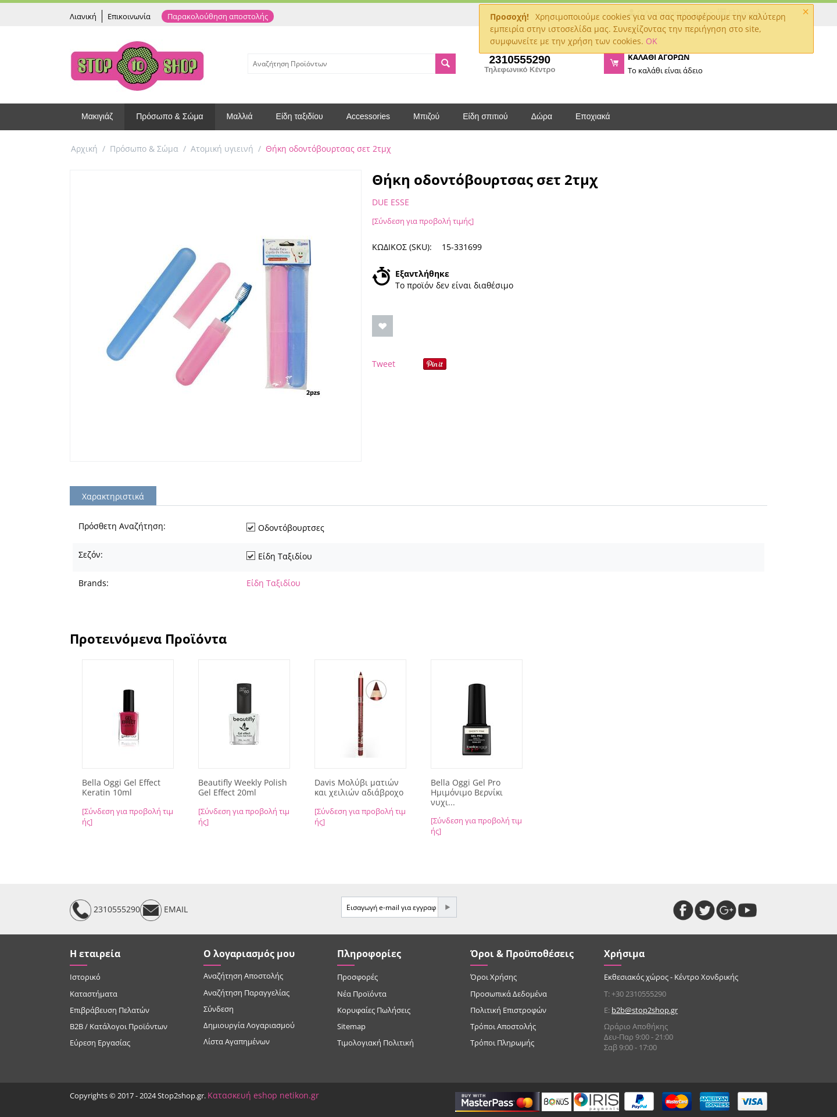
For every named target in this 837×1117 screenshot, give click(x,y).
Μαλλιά (240, 116)
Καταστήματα (93, 993)
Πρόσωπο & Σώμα (169, 116)
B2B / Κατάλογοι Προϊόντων (118, 1026)
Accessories (368, 116)
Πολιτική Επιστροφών (508, 1010)
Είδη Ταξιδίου (273, 582)
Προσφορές (357, 977)
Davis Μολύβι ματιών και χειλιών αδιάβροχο (358, 788)
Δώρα (541, 116)
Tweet (383, 363)
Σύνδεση (218, 1009)
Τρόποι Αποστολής (503, 1026)
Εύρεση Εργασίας (100, 1042)
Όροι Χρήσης (493, 977)
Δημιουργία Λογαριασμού (249, 1025)
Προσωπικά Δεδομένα (508, 993)
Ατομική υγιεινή (222, 148)
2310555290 (105, 910)
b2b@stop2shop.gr (644, 1010)
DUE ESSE (390, 202)
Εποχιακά (592, 116)
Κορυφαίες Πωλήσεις (373, 1010)
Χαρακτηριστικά (113, 496)
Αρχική (84, 148)
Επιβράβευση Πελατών (109, 1010)
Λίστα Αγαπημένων (236, 1041)
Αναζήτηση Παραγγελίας (246, 992)
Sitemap (351, 1026)
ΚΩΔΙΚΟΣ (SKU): (402, 246)
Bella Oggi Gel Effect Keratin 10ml (121, 788)
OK (651, 41)
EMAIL (164, 910)
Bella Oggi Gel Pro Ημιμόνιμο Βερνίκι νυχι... (467, 792)
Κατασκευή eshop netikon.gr (263, 1095)
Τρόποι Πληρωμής (502, 1042)
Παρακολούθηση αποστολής (217, 16)
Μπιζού (426, 116)
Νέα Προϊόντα (362, 993)
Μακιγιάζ (97, 116)
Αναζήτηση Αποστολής (243, 975)
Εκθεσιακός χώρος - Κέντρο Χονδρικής (671, 977)
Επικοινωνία (129, 16)
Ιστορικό (85, 977)
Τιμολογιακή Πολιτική (375, 1042)
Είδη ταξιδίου (299, 116)
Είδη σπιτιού (485, 116)
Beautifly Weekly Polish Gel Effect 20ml (242, 788)
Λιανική (83, 16)
